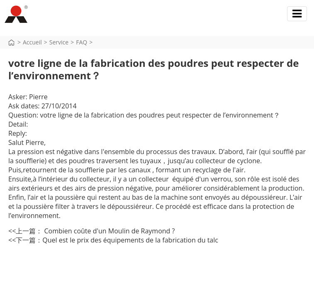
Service (58, 42)
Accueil (32, 42)
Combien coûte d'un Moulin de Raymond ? (108, 230)
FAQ (81, 42)
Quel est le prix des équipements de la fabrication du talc (130, 240)
